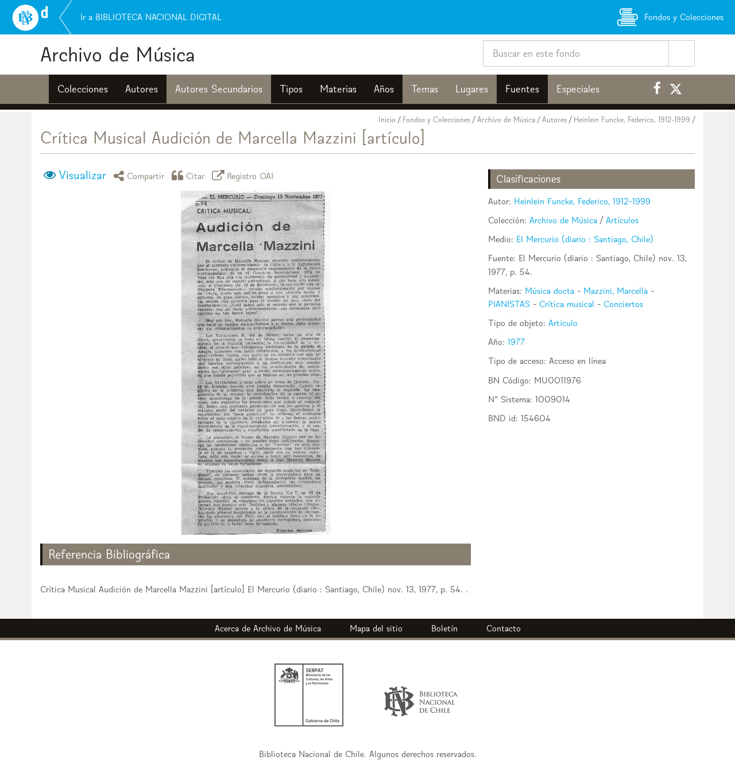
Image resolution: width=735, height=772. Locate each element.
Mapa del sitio (376, 628)
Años (384, 89)
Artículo (563, 322)
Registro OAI (244, 175)
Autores (141, 89)
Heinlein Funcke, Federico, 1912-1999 (632, 120)
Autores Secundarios (218, 89)
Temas (424, 89)
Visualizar (82, 175)
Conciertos (623, 303)
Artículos (622, 220)
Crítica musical (566, 303)
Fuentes (522, 89)
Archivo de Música (117, 54)
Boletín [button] (444, 628)
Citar (190, 175)
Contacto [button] (503, 628)
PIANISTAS (509, 303)
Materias (338, 89)
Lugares (471, 89)
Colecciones (82, 89)
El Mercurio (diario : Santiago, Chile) (584, 239)
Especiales (577, 89)
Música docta (549, 290)
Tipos (291, 89)
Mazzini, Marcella (615, 290)
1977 (516, 341)
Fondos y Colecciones (436, 120)
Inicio (387, 120)
